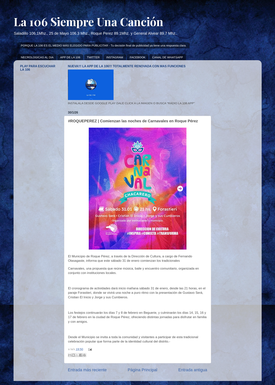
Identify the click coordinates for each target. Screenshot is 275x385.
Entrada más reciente (87, 370)
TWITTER (93, 57)
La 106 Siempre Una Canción (88, 21)
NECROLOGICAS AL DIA (37, 57)
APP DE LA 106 (70, 57)
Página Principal (142, 370)
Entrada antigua (192, 370)
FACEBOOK (138, 57)
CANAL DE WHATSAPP (167, 57)
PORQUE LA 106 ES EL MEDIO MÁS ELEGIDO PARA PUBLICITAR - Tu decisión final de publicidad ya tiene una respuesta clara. (103, 45)
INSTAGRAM (114, 57)
